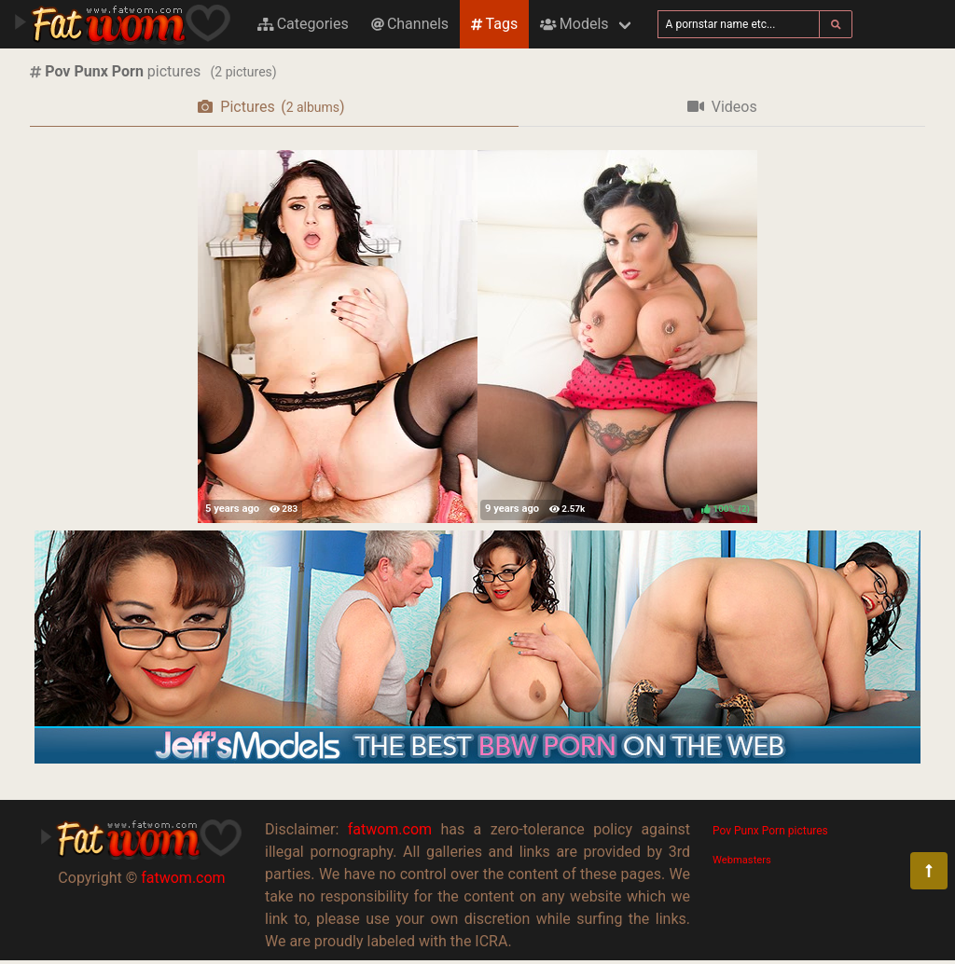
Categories (303, 24)
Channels (410, 24)
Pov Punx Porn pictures (770, 830)
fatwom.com (183, 878)
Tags (494, 24)
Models (574, 24)
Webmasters (742, 860)
